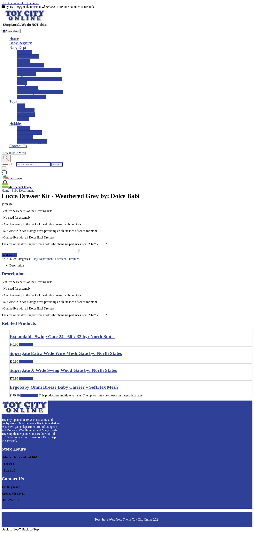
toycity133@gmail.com (16, 506)
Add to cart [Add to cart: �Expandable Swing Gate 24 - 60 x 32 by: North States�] (26, 344)
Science (23, 119)
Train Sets (25, 137)
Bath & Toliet (27, 88)
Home (14, 38)
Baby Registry (20, 43)
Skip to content (20, 3)
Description (16, 265)
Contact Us (18, 146)
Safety (22, 83)
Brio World (26, 114)
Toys (13, 101)
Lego (21, 105)
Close (14, 153)
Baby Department (23, 190)
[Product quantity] (96, 251)
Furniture (73, 258)
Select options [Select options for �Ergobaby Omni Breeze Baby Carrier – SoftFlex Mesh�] (29, 395)
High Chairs (26, 74)
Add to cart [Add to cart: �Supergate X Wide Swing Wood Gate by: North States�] (26, 378)
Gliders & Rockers (31, 97)
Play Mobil (26, 110)
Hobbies (15, 123)
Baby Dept (17, 47)
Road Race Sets (29, 132)
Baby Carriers (28, 56)
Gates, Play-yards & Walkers (40, 92)
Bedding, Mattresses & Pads (39, 70)
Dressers (60, 258)
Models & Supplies (32, 141)
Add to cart (9, 255)
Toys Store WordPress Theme (113, 519)
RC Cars (23, 128)
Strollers (23, 61)
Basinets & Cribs (30, 65)
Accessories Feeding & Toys (39, 79)
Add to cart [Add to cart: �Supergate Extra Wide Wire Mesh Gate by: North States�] (26, 361)
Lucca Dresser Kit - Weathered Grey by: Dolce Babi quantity (40, 250)
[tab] (11, 31)
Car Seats (24, 52)
